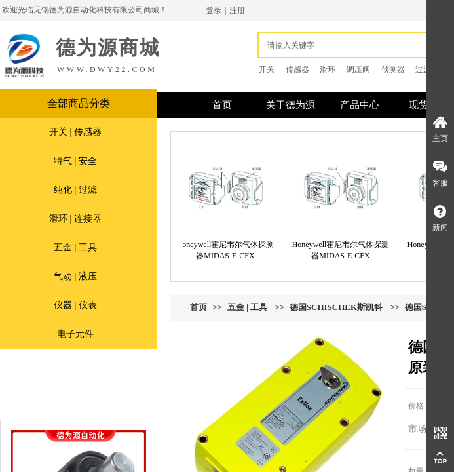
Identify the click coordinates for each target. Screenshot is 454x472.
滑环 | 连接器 (75, 219)
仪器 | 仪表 (75, 305)
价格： (420, 405)
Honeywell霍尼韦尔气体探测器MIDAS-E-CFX (228, 250)
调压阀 (358, 69)
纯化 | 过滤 (75, 190)
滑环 (327, 69)
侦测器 (393, 69)
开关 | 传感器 (75, 132)
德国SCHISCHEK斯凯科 (336, 307)
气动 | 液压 (75, 276)
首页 (198, 307)
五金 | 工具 (75, 247)
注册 (237, 10)
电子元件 (75, 334)
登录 (213, 10)
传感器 (297, 69)
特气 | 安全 (75, 161)
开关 (266, 69)
